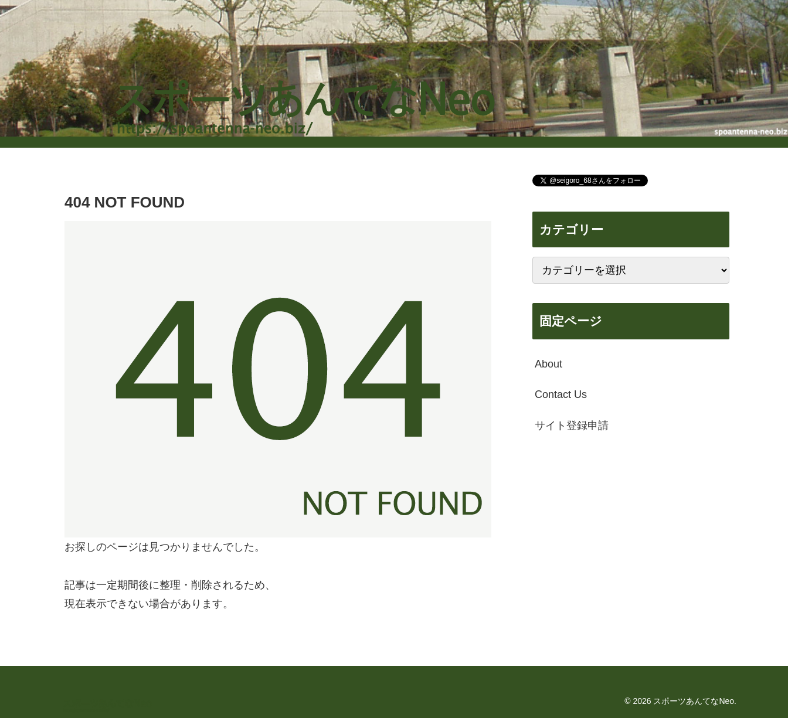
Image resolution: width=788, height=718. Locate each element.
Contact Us (561, 394)
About (548, 364)
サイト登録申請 (572, 425)
